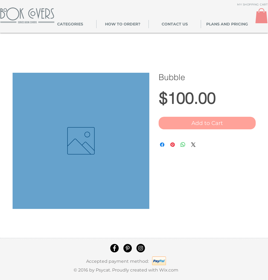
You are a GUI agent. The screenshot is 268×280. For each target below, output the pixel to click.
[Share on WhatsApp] (183, 144)
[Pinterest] (127, 248)
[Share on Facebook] (162, 144)
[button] (70, 24)
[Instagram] (140, 248)
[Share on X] (193, 144)
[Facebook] (114, 248)
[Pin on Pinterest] (172, 144)
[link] (261, 15)
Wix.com (168, 270)
